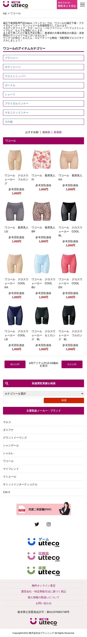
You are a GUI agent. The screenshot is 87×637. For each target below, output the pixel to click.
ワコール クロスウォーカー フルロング (16, 179)
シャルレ (8, 453)
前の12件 (15, 364)
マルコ (7, 422)
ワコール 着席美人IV (43, 177)
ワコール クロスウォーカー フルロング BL (70, 335)
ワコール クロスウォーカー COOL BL (70, 231)
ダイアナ (8, 429)
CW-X (6, 492)
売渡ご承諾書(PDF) (39, 509)
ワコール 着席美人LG (16, 229)
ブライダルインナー (16, 103)
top (5, 13)
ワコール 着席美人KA (70, 177)
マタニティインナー (16, 112)
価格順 (46, 132)
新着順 (58, 132)
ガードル (10, 85)
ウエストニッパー (15, 76)
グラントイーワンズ (15, 437)
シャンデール (11, 445)
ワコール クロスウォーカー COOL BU (43, 283)
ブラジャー (11, 57)
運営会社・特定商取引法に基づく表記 (43, 591)
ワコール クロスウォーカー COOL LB (16, 335)
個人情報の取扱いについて (43, 597)
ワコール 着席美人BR (43, 229)
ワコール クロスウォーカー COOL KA (16, 283)
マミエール (9, 476)
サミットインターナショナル (20, 484)
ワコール (15, 13)
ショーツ (10, 94)
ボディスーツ (13, 67)
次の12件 (72, 364)
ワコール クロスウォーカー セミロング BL (43, 335)
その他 (9, 121)
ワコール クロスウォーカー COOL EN (70, 283)
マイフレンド (11, 468)
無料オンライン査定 (43, 585)
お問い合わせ (44, 603)
